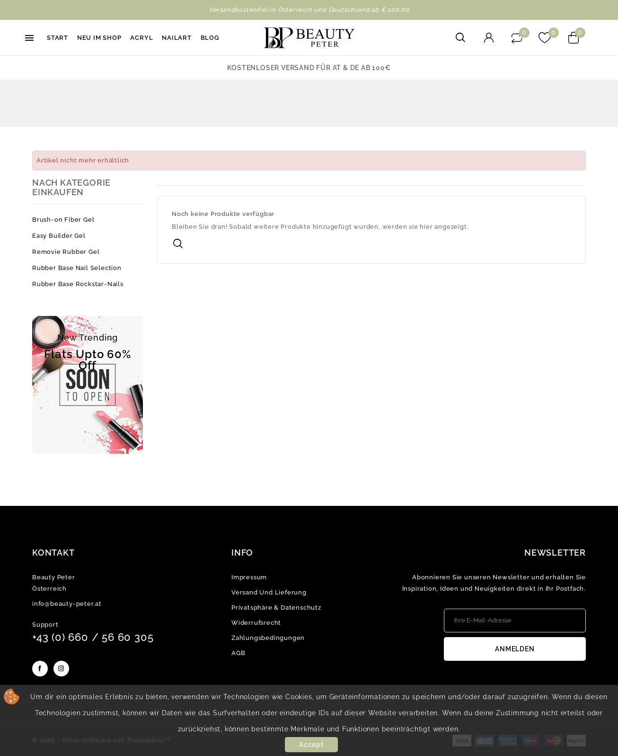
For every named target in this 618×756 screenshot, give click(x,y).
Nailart (177, 37)
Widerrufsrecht (256, 622)
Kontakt (53, 553)
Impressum (249, 577)
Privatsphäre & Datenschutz (276, 607)
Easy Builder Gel (59, 235)
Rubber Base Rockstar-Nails (78, 284)
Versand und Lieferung (269, 592)
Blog (210, 37)
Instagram (61, 668)
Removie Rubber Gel (65, 251)
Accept (311, 744)
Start (57, 37)
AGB (238, 653)
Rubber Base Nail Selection (77, 267)
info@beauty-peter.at (67, 603)
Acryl (141, 37)
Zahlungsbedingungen (268, 637)
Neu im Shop (99, 37)
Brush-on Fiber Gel (63, 219)
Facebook (40, 668)
